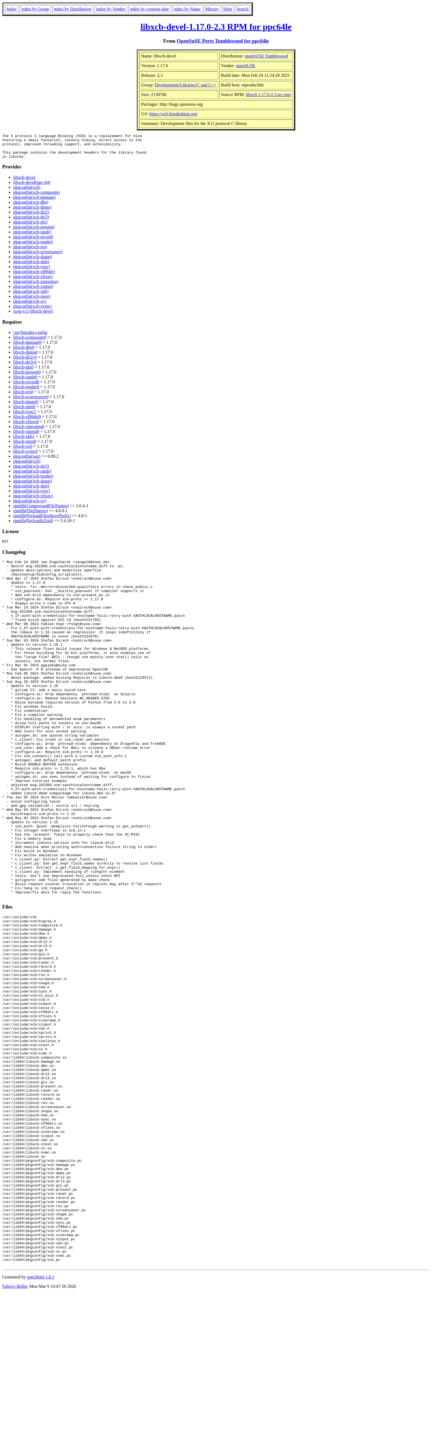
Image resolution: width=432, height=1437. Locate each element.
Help (227, 9)
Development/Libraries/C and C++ (185, 85)
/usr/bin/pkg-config (30, 337)
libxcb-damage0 (27, 347)
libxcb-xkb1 (23, 441)
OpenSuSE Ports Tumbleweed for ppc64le (223, 41)
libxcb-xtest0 (24, 446)
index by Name (187, 9)
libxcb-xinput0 (26, 436)
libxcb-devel (24, 182)
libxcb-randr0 (25, 382)
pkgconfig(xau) (26, 461)
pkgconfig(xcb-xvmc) (32, 311)
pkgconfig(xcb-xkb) (30, 296)
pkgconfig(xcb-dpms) (32, 212)
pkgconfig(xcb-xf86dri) (34, 276)
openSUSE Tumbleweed (266, 56)
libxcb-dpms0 (25, 357)
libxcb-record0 (26, 387)
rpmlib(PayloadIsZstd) (33, 525)
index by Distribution (72, 9)
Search (243, 9)
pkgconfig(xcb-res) (30, 251)
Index (12, 9)
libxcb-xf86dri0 (27, 421)
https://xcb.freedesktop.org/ (173, 113)
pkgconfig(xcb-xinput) (33, 291)
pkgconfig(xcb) (26, 192)
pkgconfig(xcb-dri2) (31, 217)
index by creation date (149, 9)
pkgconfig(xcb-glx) (30, 227)
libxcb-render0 (26, 391)
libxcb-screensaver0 (30, 401)
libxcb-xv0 (22, 451)
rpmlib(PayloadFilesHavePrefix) (42, 520)
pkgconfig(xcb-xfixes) (33, 281)
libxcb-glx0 (23, 372)
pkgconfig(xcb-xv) (29, 306)
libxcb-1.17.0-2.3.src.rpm (268, 94)
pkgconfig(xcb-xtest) (31, 301)
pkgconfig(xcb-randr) (32, 236)
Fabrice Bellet (14, 1430)
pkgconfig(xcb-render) (33, 246)
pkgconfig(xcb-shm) (31, 266)
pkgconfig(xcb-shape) (32, 261)
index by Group (35, 9)
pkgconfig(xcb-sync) (31, 271)
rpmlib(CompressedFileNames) (41, 510)
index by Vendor (110, 9)
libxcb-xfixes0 (26, 426)
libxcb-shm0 (24, 411)
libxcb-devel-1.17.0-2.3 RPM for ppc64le (216, 27)
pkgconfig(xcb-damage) (34, 202)
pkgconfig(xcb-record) (33, 241)
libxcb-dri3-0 (24, 367)
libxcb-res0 (23, 396)
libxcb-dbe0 (23, 352)
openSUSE (245, 65)
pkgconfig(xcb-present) (34, 232)
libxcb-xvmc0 (25, 456)
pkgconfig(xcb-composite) (36, 197)
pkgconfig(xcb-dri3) (31, 222)
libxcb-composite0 (29, 342)
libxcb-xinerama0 (28, 431)
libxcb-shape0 (25, 406)
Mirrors (212, 9)
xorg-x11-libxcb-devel (33, 316)
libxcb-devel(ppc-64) (31, 187)
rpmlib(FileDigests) (30, 515)
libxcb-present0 (27, 377)
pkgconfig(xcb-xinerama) (35, 286)
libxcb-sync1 (24, 416)
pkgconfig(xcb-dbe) (30, 207)
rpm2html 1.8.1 (40, 1420)
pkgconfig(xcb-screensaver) (38, 256)
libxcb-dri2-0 (24, 362)
